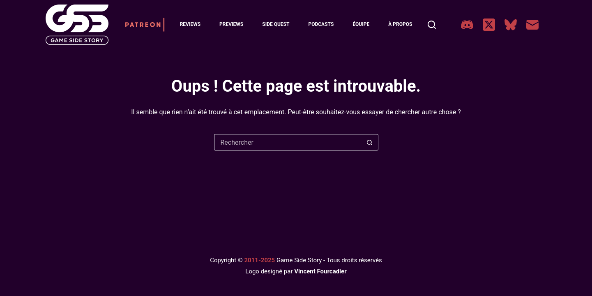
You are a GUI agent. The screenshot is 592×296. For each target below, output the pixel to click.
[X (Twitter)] (489, 24)
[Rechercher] (432, 25)
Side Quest (275, 24)
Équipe (360, 24)
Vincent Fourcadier (320, 271)
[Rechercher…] (288, 142)
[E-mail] (532, 24)
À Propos (400, 24)
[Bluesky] (510, 24)
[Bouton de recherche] (370, 142)
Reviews (190, 24)
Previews (231, 24)
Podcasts (321, 24)
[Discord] (467, 24)
